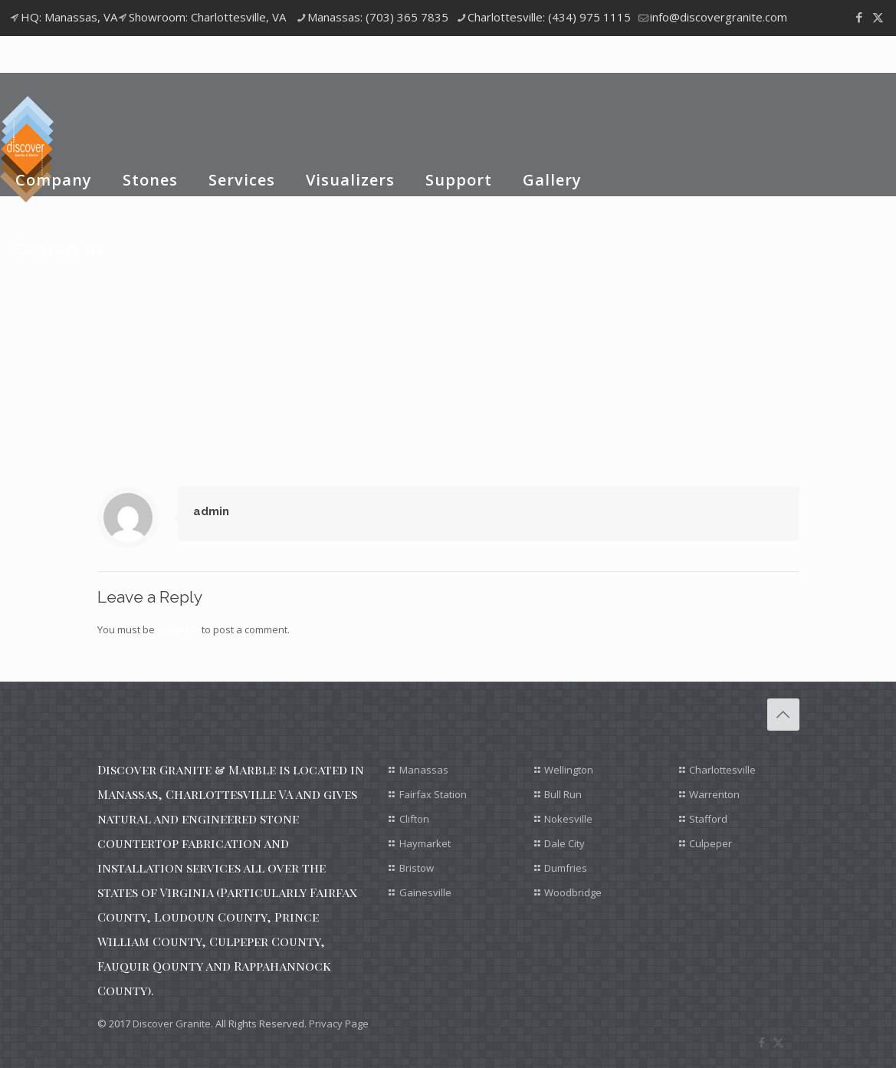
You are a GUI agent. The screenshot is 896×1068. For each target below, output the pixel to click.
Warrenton (714, 794)
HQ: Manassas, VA (69, 17)
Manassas (423, 770)
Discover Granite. (173, 1023)
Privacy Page (339, 1023)
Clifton (414, 819)
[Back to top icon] (783, 714)
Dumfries (565, 868)
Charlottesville (722, 770)
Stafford (708, 819)
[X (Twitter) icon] (878, 17)
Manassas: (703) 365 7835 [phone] (377, 17)
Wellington (568, 770)
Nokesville (568, 819)
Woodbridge (573, 892)
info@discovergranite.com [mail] (718, 17)
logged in (178, 629)
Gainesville (425, 892)
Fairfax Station (433, 794)
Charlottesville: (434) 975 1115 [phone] (549, 17)
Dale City (564, 843)
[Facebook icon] (859, 17)
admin (211, 511)
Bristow (416, 868)
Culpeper (710, 843)
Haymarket (425, 843)
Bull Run (563, 794)
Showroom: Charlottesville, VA (207, 17)
